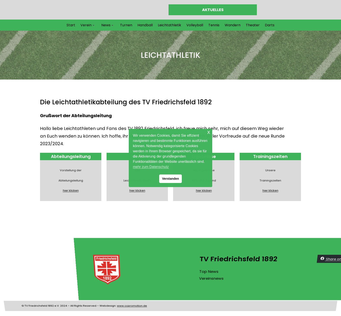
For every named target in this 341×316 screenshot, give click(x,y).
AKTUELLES (213, 9)
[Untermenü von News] (112, 25)
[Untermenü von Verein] (93, 25)
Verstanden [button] (170, 178)
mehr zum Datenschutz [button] (151, 167)
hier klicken (45, 190)
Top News (325, 273)
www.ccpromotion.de (133, 292)
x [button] (208, 132)
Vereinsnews (326, 277)
